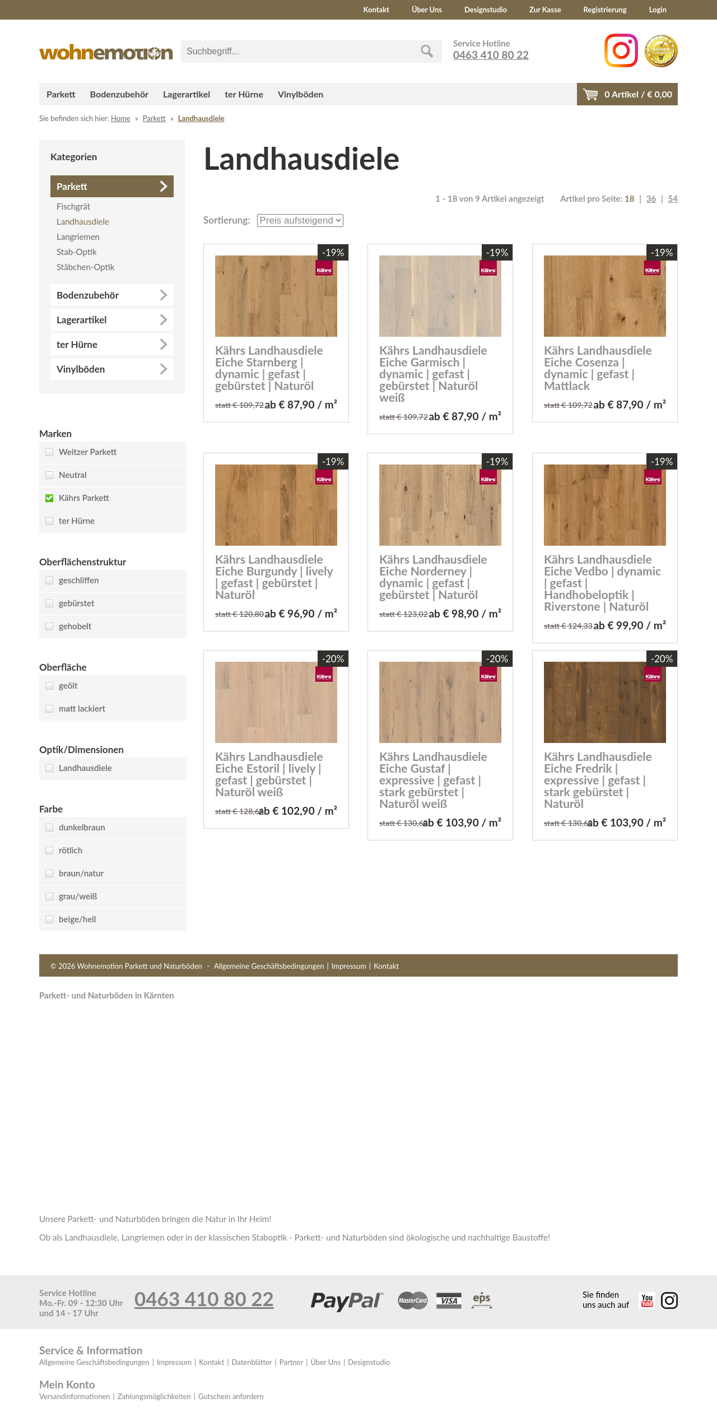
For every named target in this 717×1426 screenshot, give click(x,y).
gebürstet (76, 603)
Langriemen (78, 236)
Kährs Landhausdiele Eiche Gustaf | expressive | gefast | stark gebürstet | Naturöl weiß (433, 779)
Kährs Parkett (84, 498)
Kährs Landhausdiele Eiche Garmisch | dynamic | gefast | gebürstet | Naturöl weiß (433, 373)
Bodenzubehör (119, 94)
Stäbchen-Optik (85, 267)
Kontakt (376, 9)
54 (673, 198)
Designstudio (485, 9)
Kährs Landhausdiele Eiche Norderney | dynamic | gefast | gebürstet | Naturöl (433, 576)
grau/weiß (78, 896)
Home (121, 118)
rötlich (70, 850)
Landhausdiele (201, 118)
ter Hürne (244, 94)
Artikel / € (638, 94)
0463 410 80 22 (491, 54)
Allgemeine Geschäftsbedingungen (269, 965)
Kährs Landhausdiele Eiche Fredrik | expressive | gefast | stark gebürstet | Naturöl (598, 779)
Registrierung (605, 9)
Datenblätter (252, 1362)
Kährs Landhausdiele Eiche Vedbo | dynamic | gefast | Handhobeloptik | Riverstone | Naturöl (602, 582)
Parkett (61, 94)
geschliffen (79, 580)
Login (658, 9)
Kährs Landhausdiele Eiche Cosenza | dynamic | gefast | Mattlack (598, 367)
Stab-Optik (77, 252)
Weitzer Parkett (88, 452)
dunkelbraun (82, 827)
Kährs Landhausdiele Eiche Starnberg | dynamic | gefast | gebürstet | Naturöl (269, 367)
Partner (291, 1362)
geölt (68, 685)
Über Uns (427, 9)
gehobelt (75, 626)
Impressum (349, 965)
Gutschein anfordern (231, 1396)
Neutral (73, 475)
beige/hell (77, 919)
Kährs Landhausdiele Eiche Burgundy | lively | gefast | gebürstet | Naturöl (274, 576)
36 (651, 198)
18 (629, 198)
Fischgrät (73, 206)
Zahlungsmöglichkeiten (154, 1396)
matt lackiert (82, 708)
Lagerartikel (186, 94)
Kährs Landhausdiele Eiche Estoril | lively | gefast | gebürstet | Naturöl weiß (269, 773)
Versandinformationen (74, 1396)
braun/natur (81, 873)
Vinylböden (300, 94)
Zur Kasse (545, 9)
